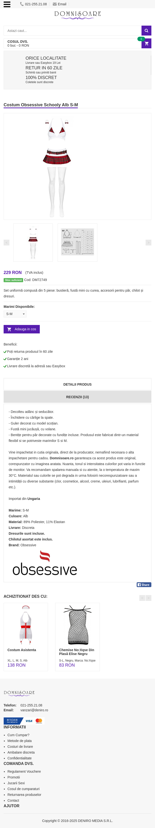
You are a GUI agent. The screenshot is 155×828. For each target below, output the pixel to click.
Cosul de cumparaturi (23, 789)
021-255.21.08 (33, 4)
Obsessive (28, 545)
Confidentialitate (19, 758)
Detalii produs (77, 384)
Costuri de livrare (20, 747)
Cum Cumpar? (18, 735)
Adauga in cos (25, 329)
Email (59, 4)
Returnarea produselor (24, 795)
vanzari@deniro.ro (34, 710)
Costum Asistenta (21, 650)
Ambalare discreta (21, 752)
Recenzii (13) (77, 397)
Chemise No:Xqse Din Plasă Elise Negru (76, 651)
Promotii (13, 777)
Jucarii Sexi (16, 783)
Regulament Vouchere (24, 771)
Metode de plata (19, 741)
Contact (13, 800)
